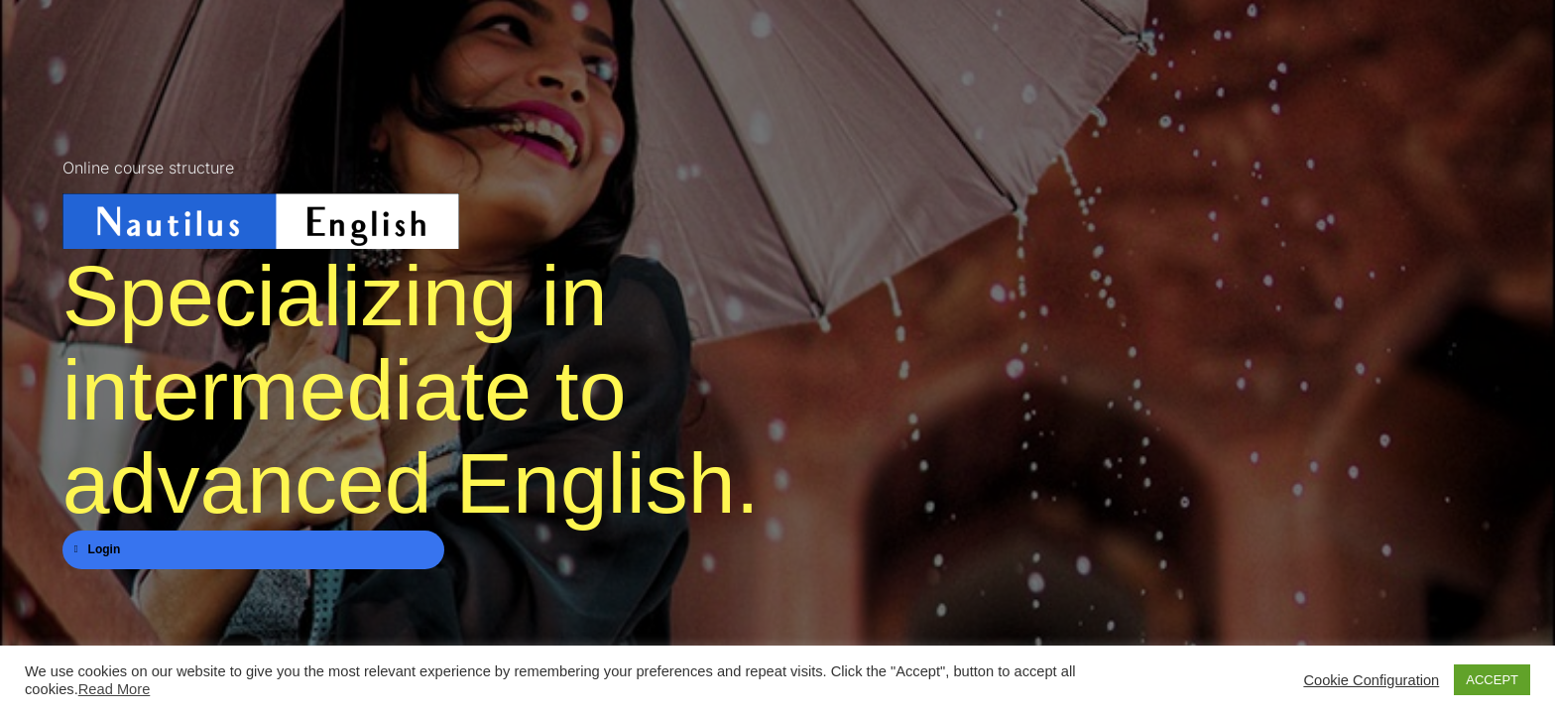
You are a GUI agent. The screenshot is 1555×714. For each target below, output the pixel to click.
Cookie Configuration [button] (1371, 680)
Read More (114, 689)
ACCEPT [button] (1492, 679)
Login (97, 549)
